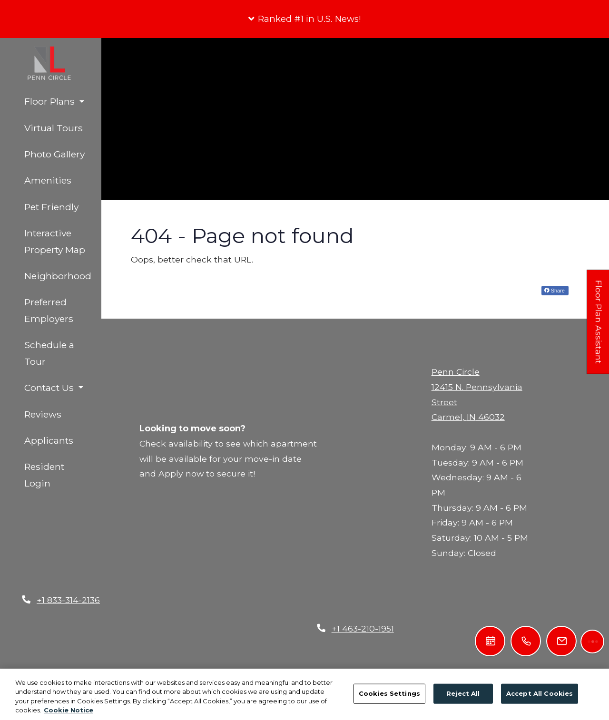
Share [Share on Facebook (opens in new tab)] (554, 290)
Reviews (42, 414)
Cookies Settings (389, 693)
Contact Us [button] (50, 387)
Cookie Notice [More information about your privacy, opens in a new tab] (68, 710)
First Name (255, 544)
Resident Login (62, 475)
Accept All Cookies (539, 693)
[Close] (379, 395)
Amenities (47, 180)
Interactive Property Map (54, 241)
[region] (304, 694)
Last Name (334, 544)
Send (248, 590)
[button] (304, 19)
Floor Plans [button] (50, 101)
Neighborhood (57, 276)
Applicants (62, 439)
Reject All (463, 693)
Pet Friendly (51, 207)
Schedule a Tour (49, 353)
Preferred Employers (48, 310)
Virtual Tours (53, 128)
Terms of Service (340, 630)
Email (245, 567)
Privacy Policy (256, 630)
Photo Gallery (54, 154)
